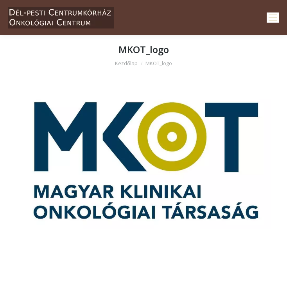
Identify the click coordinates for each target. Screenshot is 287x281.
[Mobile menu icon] (273, 17)
